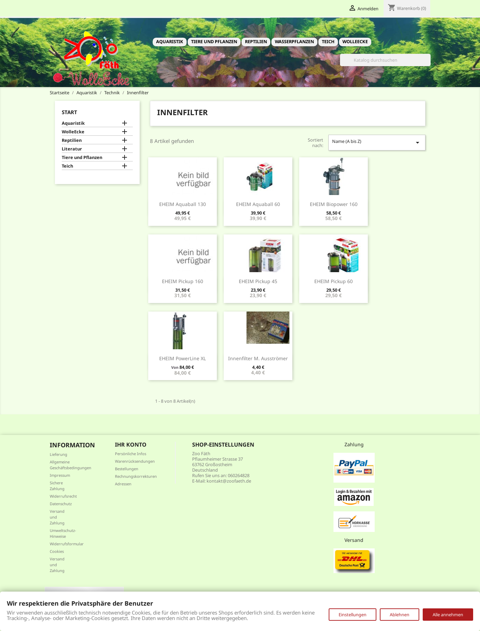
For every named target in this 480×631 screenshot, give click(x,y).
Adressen (123, 483)
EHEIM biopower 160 (334, 204)
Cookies (57, 551)
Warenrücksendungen (135, 461)
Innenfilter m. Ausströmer (258, 358)
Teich (328, 41)
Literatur (72, 149)
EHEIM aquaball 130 (182, 204)
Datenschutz (61, 503)
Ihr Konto (131, 444)
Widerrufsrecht (63, 496)
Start (69, 112)
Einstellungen (352, 614)
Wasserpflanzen (294, 41)
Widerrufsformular (67, 543)
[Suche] (385, 60)
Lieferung (58, 454)
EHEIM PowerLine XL (182, 358)
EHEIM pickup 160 (182, 281)
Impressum (60, 475)
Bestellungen (126, 468)
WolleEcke (355, 41)
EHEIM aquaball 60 (258, 204)
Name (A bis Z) (376, 142)
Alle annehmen (448, 614)
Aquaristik (169, 41)
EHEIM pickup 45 (258, 281)
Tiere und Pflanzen (214, 41)
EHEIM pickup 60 (333, 281)
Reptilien (256, 41)
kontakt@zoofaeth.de (229, 481)
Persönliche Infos (130, 453)
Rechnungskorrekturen (136, 476)
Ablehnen (399, 614)
